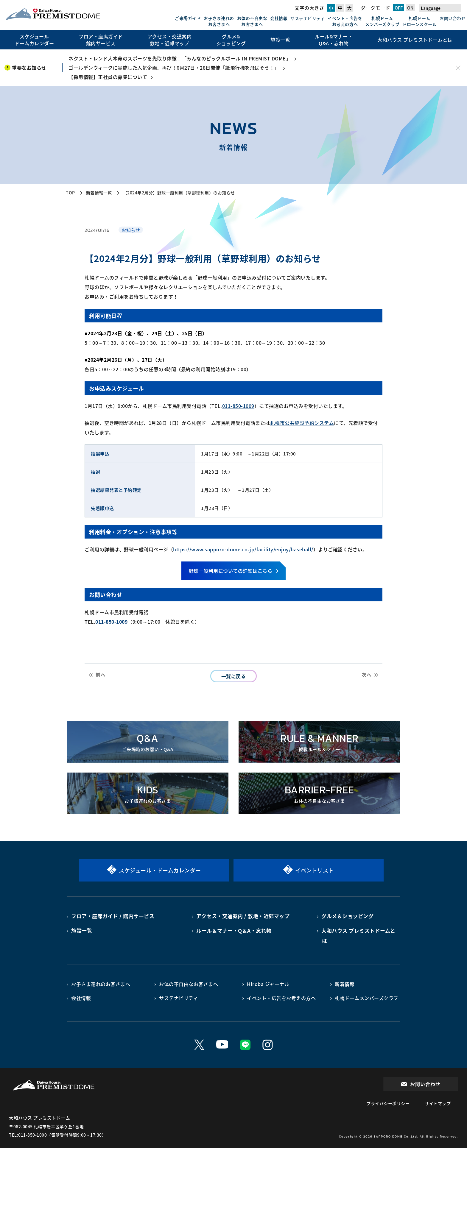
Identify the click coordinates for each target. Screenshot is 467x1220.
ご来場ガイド (188, 18)
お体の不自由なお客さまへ (252, 21)
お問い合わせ (453, 18)
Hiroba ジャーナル (268, 983)
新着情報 (344, 983)
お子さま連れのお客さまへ (219, 21)
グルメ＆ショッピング (347, 916)
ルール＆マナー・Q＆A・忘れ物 (234, 930)
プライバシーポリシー (388, 1103)
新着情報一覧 (99, 193)
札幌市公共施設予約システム (302, 422)
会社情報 (278, 18)
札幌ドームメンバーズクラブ (382, 21)
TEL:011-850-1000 (28, 1135)
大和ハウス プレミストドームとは (358, 935)
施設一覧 (81, 930)
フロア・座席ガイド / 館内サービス (112, 916)
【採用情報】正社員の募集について (108, 76)
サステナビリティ (307, 18)
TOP (70, 193)
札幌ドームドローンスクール (419, 21)
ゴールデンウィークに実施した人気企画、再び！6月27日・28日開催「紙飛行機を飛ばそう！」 (174, 67)
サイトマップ (438, 1103)
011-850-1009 (238, 405)
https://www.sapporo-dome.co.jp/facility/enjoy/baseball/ (243, 549)
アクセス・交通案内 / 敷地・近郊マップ (242, 916)
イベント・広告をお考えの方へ (345, 21)
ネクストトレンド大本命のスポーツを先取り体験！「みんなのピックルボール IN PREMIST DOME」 (180, 58)
